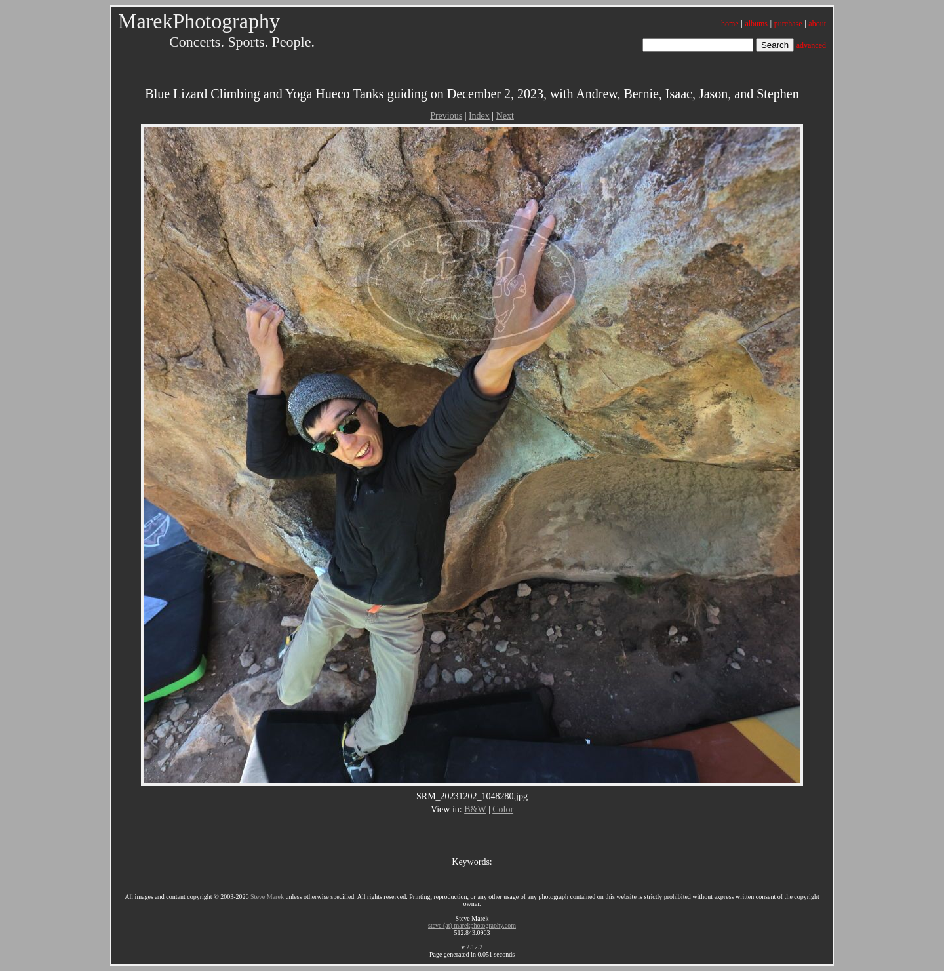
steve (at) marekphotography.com (472, 925)
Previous (446, 116)
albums (756, 23)
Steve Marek (267, 896)
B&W (475, 809)
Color (502, 809)
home (730, 23)
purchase (788, 23)
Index (479, 116)
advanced (811, 45)
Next (505, 116)
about (817, 23)
